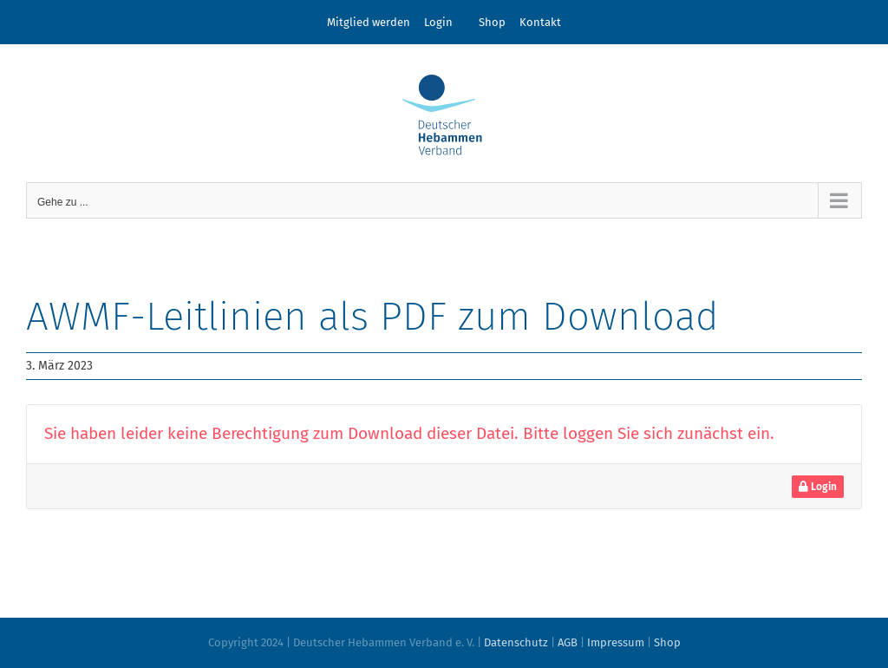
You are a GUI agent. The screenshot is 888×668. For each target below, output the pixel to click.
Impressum (615, 642)
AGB (568, 642)
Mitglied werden (368, 22)
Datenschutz (516, 642)
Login (438, 22)
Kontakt (540, 22)
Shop (492, 22)
